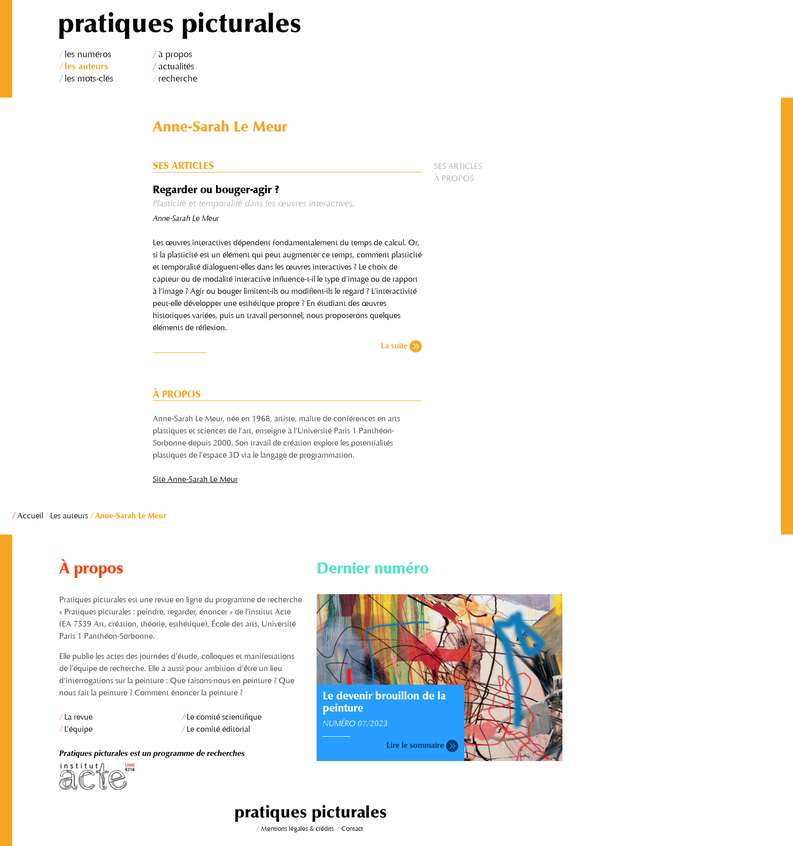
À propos (454, 179)
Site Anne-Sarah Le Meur (195, 480)
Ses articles (458, 167)
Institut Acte (182, 776)
